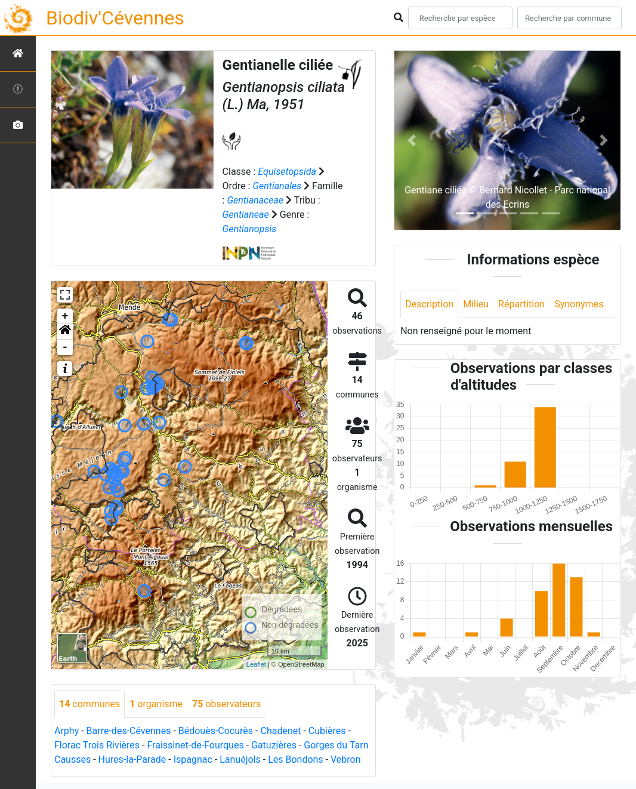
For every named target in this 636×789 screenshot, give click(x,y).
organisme (156, 704)
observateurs (226, 704)
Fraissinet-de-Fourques (195, 745)
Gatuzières (274, 745)
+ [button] (65, 316)
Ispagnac (193, 759)
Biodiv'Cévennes (115, 18)
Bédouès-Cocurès (215, 730)
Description (429, 304)
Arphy (66, 730)
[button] (65, 332)
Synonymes (578, 304)
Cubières (327, 730)
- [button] (65, 347)
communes (89, 704)
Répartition (521, 304)
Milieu (476, 304)
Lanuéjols (240, 759)
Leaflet (256, 664)
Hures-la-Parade (132, 759)
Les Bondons (295, 759)
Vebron (346, 759)
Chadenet (280, 730)
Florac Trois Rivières (97, 745)
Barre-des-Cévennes (129, 730)
